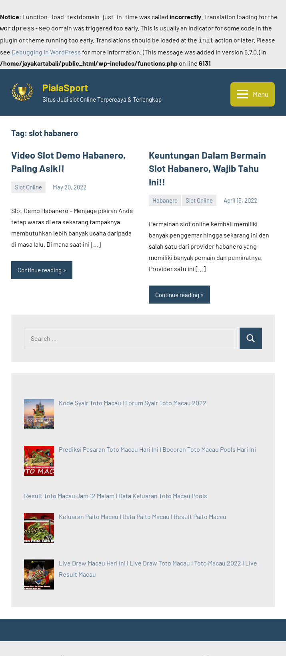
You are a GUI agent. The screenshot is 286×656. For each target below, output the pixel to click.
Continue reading (40, 264)
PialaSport (68, 84)
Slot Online (28, 181)
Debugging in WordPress (46, 50)
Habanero (165, 181)
